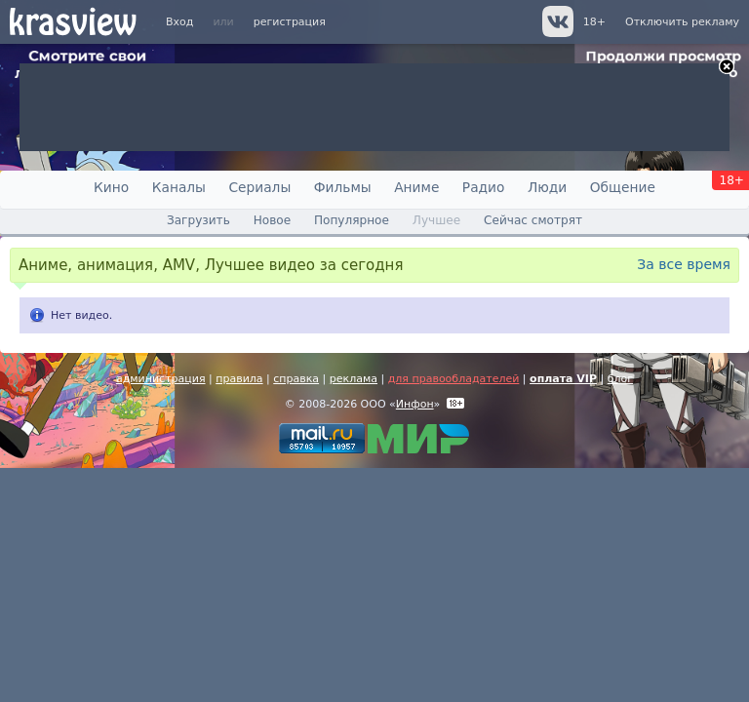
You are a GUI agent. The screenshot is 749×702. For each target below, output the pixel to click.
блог (620, 378)
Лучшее (436, 220)
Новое (272, 220)
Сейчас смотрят (533, 220)
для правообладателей (454, 378)
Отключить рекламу (682, 22)
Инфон (415, 404)
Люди (547, 187)
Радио (483, 187)
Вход (179, 22)
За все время (683, 264)
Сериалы (259, 187)
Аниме (416, 187)
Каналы (179, 187)
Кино (111, 187)
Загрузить (198, 220)
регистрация (290, 22)
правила (239, 378)
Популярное (351, 220)
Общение (622, 187)
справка (296, 378)
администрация (161, 378)
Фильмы (343, 187)
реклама (353, 378)
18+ (594, 22)
